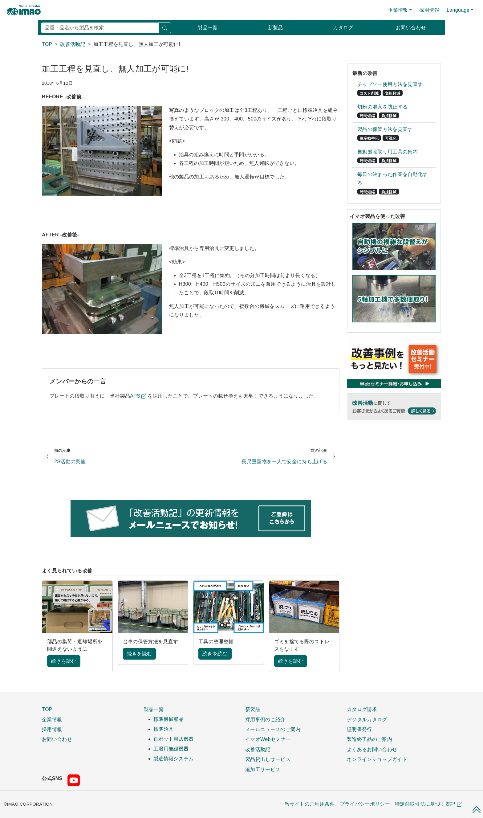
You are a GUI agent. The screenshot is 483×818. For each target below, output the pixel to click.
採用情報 (429, 10)
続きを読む (63, 661)
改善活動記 (257, 749)
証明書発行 (359, 729)
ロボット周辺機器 (173, 739)
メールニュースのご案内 (273, 729)
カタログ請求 (362, 709)
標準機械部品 (168, 719)
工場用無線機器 (171, 748)
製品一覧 (207, 27)
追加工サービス (262, 769)
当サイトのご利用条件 (309, 804)
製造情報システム (173, 758)
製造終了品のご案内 (369, 739)
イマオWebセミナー (268, 739)
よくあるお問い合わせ (372, 749)
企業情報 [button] (398, 10)
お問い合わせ (411, 27)
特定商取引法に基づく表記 (428, 804)
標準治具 (163, 729)
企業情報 (52, 719)
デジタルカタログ (367, 719)
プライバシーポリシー (365, 804)
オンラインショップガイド (377, 759)
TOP (47, 709)
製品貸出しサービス (267, 759)
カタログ (343, 27)
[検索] (100, 27)
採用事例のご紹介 (265, 719)
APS (135, 396)
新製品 (275, 27)
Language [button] (458, 10)
